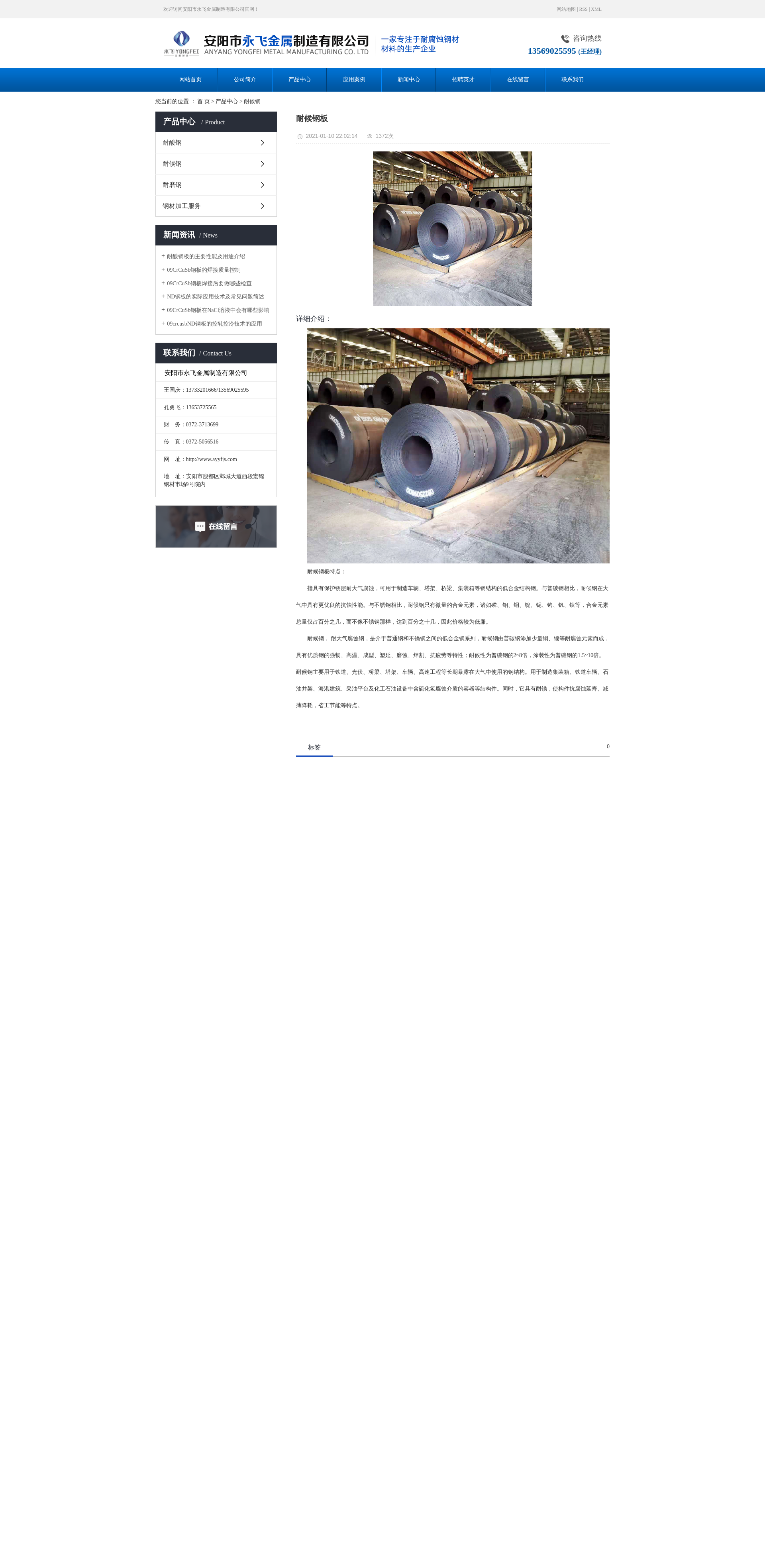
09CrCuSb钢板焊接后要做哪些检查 (209, 283)
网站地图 (566, 9)
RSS (583, 9)
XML (596, 9)
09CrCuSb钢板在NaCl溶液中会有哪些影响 (218, 310)
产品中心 (299, 79)
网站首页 (190, 79)
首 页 (203, 101)
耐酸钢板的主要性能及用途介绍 (206, 256)
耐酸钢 (172, 142)
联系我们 (572, 79)
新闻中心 (409, 79)
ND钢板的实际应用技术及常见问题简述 (215, 297)
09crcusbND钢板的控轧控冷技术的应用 (214, 324)
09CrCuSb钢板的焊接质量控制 (204, 270)
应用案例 (354, 79)
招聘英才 (463, 79)
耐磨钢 (172, 184)
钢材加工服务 (182, 205)
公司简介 (245, 79)
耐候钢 (252, 101)
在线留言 (518, 79)
